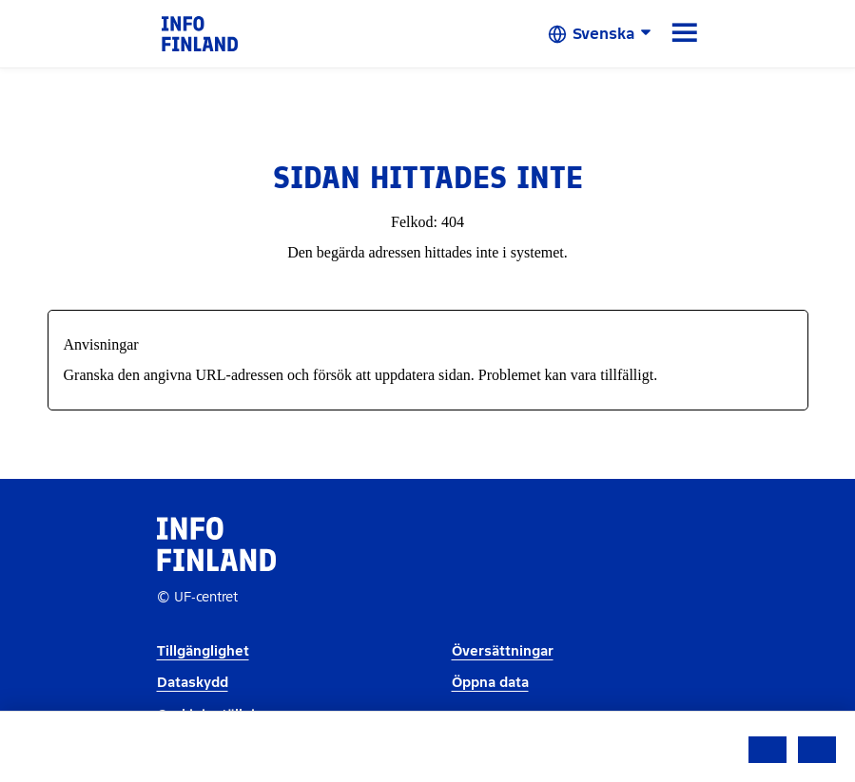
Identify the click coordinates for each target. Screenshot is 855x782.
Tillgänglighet (203, 651)
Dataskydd (192, 683)
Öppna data (490, 683)
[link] (200, 33)
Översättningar (503, 651)
